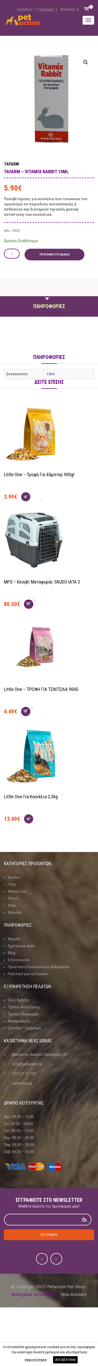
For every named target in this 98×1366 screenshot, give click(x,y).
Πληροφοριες (49, 306)
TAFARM (11, 164)
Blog (11, 953)
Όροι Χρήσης (19, 1000)
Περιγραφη (49, 294)
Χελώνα (14, 912)
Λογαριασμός (19, 1021)
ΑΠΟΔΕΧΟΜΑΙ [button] (65, 1360)
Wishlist (67, 9)
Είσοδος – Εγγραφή (35, 9)
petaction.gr (22, 1083)
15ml (50, 374)
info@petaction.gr (27, 1064)
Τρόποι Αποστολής (24, 1007)
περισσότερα (36, 1360)
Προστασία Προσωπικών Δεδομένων (39, 967)
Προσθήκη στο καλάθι (54, 254)
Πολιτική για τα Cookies (28, 974)
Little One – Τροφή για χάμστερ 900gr (39, 474)
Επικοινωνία (18, 960)
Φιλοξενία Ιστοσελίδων (35, 1294)
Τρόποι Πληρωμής (23, 1014)
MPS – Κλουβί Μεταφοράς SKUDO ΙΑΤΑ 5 (42, 582)
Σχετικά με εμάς (21, 946)
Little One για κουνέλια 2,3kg (31, 796)
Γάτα (12, 884)
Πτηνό (13, 898)
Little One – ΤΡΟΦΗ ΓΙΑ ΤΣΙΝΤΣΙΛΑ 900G (41, 689)
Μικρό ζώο (17, 891)
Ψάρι (12, 905)
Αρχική (14, 939)
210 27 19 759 (24, 1074)
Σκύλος (14, 877)
